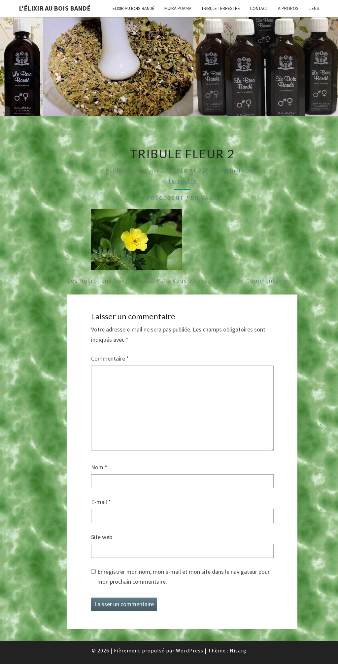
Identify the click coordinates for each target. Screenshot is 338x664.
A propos (288, 8)
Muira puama (177, 8)
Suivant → (208, 198)
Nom (99, 467)
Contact (259, 8)
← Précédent (161, 198)
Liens (314, 8)
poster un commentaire (250, 280)
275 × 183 (213, 170)
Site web (101, 537)
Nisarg (238, 650)
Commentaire (110, 358)
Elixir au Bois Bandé (133, 8)
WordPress (189, 650)
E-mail (101, 502)
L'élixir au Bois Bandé (54, 8)
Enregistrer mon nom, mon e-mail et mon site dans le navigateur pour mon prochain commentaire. (183, 577)
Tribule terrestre (220, 8)
